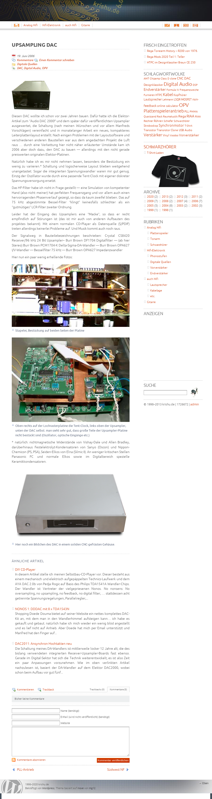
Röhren (158, 120)
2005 (150, 205)
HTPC (158, 94)
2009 (150, 201)
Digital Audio (32, 68)
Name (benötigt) (70, 710)
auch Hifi (71, 25)
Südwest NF (115, 775)
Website (65, 723)
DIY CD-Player (25, 569)
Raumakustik (170, 116)
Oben (205, 788)
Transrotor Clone (167, 130)
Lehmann (168, 99)
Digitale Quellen (27, 64)
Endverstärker (155, 89)
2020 (150, 196)
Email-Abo (195, 25)
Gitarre (85, 25)
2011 (195, 196)
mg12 (92, 793)
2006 (195, 201)
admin (194, 404)
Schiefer (168, 121)
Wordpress (48, 793)
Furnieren (149, 95)
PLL (186, 111)
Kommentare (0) (118, 689)
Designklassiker (153, 84)
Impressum (176, 25)
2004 (165, 205)
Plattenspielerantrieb (164, 110)
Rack (159, 116)
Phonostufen (158, 256)
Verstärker (153, 135)
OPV (44, 68)
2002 (195, 205)
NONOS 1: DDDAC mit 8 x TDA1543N (42, 609)
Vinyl (166, 135)
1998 (165, 210)
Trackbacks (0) (97, 689)
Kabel (168, 94)
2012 (180, 196)
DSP (195, 84)
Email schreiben (167, 25)
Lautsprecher (153, 99)
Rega (182, 116)
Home (18, 25)
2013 (165, 196)
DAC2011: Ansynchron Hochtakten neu (43, 643)
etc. (152, 296)
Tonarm (155, 238)
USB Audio (185, 130)
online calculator (167, 105)
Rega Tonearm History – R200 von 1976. (172, 50)
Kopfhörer (180, 94)
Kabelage (156, 290)
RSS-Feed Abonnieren (186, 25)
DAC (19, 68)
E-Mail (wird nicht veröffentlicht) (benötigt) (85, 717)
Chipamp (155, 78)
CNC (180, 78)
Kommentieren (25, 689)
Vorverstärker (189, 135)
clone (173, 78)
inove (80, 793)
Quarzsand (150, 116)
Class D (165, 78)
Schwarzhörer (182, 121)
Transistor (150, 130)
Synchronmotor (171, 125)
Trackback (48, 689)
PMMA (194, 111)
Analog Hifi (31, 25)
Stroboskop (151, 125)
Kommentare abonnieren (31, 765)
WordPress (12, 792)
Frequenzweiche (189, 89)
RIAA (190, 116)
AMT (146, 78)
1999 (150, 210)
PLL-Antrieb (25, 775)
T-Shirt (188, 125)
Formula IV (173, 89)
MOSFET (186, 99)
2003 (180, 205)
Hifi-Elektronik (51, 25)
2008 (165, 201)
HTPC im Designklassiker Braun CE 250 (171, 62)
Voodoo (174, 135)
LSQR (177, 99)
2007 (180, 201)
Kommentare (25, 60)
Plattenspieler (159, 233)
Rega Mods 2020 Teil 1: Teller (166, 56)
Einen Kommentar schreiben (56, 60)
